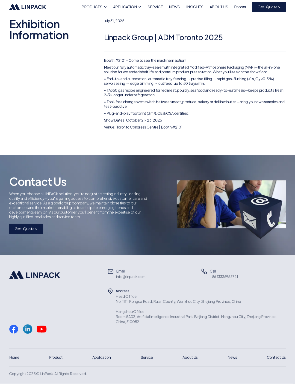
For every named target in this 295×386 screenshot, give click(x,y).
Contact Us (276, 357)
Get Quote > (269, 6)
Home (14, 357)
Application (101, 357)
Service (147, 357)
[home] (27, 7)
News (232, 357)
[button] (94, 7)
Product (56, 357)
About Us (190, 357)
